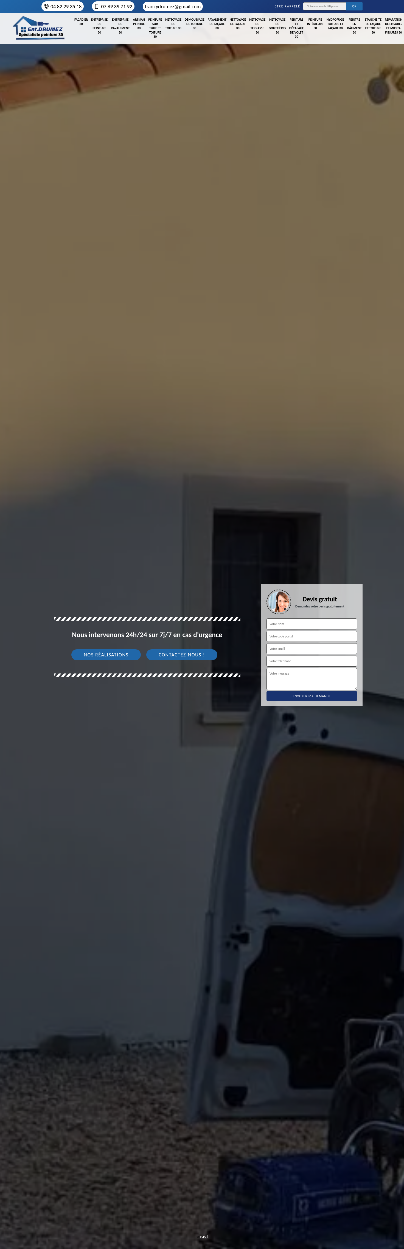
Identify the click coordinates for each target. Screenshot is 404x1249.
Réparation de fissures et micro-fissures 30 (393, 26)
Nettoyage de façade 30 (238, 24)
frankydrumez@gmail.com (173, 6)
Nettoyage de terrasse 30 (257, 26)
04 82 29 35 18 (63, 6)
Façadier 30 (81, 22)
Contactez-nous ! (182, 655)
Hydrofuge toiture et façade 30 (335, 24)
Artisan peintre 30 (139, 24)
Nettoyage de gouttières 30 (277, 26)
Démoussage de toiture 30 (194, 24)
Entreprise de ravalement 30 (120, 26)
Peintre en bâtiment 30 (354, 26)
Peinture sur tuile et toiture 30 (155, 28)
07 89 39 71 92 (113, 6)
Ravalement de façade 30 (217, 24)
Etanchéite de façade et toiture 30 (373, 26)
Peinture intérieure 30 (315, 24)
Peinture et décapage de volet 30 (296, 28)
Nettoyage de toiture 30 (173, 24)
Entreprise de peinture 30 (99, 26)
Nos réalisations (106, 655)
